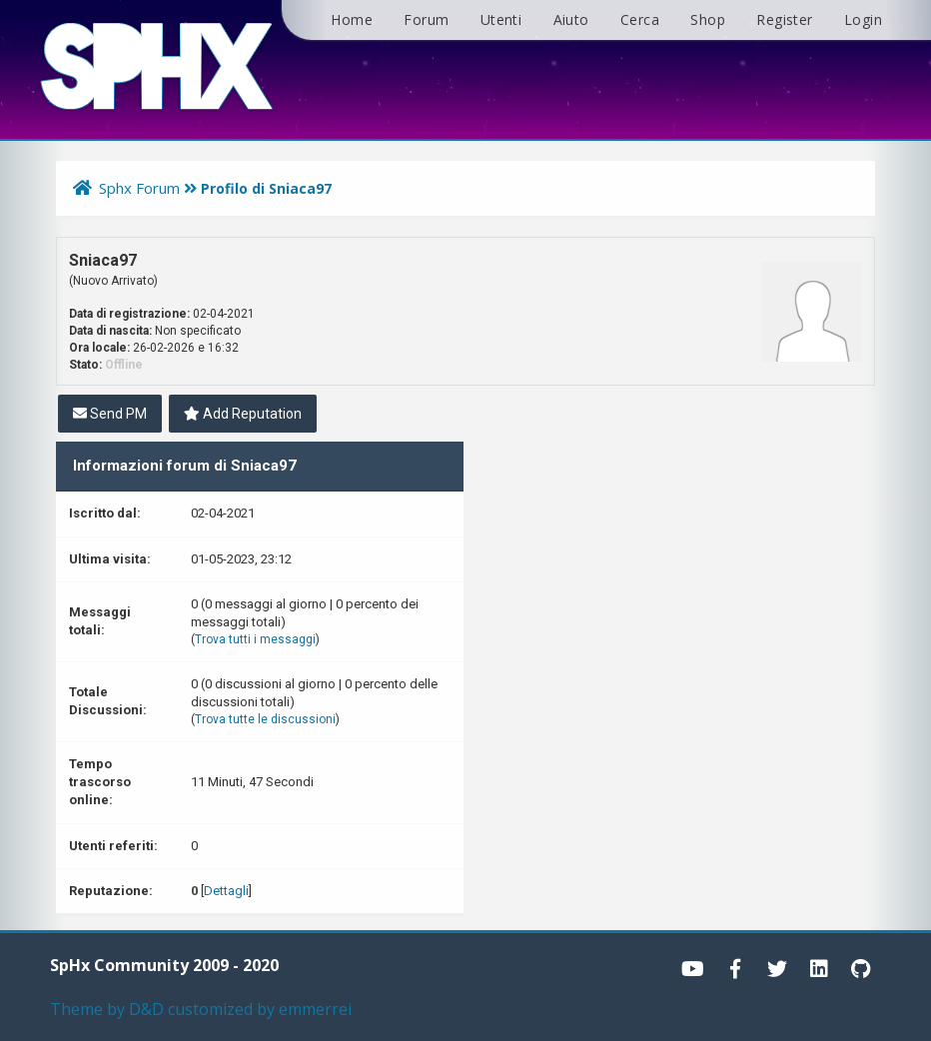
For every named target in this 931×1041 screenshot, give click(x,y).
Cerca (639, 19)
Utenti (500, 19)
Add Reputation (243, 414)
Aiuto (571, 19)
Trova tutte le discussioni (265, 719)
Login (863, 19)
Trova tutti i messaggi (255, 639)
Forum (426, 19)
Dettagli (226, 890)
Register (784, 19)
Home (352, 19)
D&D (146, 1009)
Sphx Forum (139, 188)
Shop (707, 19)
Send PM (110, 414)
